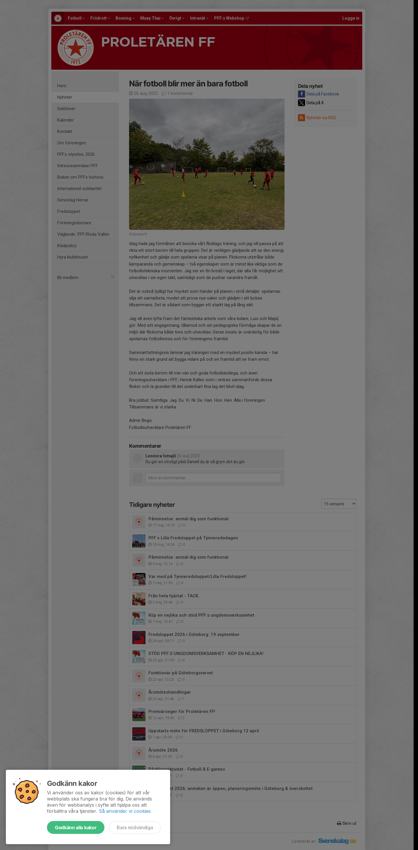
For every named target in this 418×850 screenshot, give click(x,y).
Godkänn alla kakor (76, 827)
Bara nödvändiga (135, 827)
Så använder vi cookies (125, 811)
